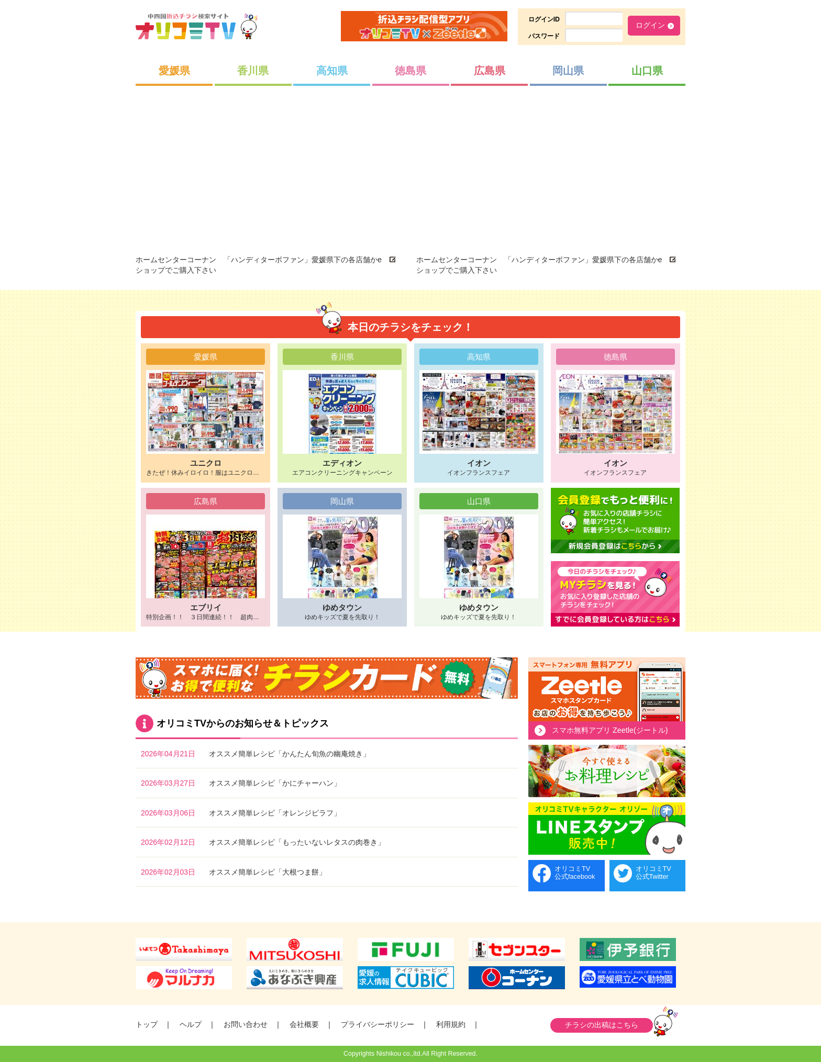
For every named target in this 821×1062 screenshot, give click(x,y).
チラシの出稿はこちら (601, 1025)
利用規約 (450, 1024)
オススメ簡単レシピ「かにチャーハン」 (275, 783)
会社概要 (304, 1024)
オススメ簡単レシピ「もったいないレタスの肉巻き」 (297, 842)
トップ (147, 1024)
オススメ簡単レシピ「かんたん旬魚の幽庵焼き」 (289, 754)
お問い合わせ (246, 1024)
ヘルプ (191, 1024)
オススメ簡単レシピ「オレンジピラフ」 (275, 813)
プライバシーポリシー (377, 1024)
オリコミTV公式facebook (574, 872)
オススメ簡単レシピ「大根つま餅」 (267, 872)
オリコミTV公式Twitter (653, 872)
